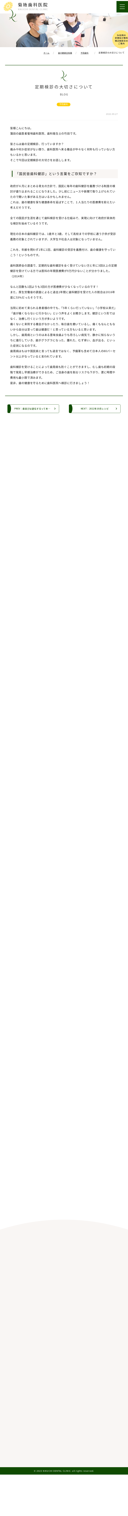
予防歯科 (64, 104)
